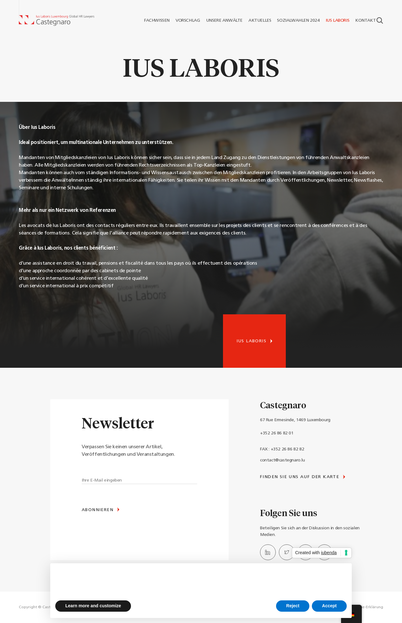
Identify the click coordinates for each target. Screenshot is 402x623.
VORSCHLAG (185, 20)
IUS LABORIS (335, 20)
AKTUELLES (257, 20)
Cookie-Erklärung (367, 607)
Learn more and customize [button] (93, 605)
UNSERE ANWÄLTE (221, 20)
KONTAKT (363, 20)
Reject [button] (292, 605)
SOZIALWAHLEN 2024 (295, 20)
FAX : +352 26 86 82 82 (282, 449)
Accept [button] (329, 605)
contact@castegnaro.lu (282, 460)
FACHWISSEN (154, 20)
